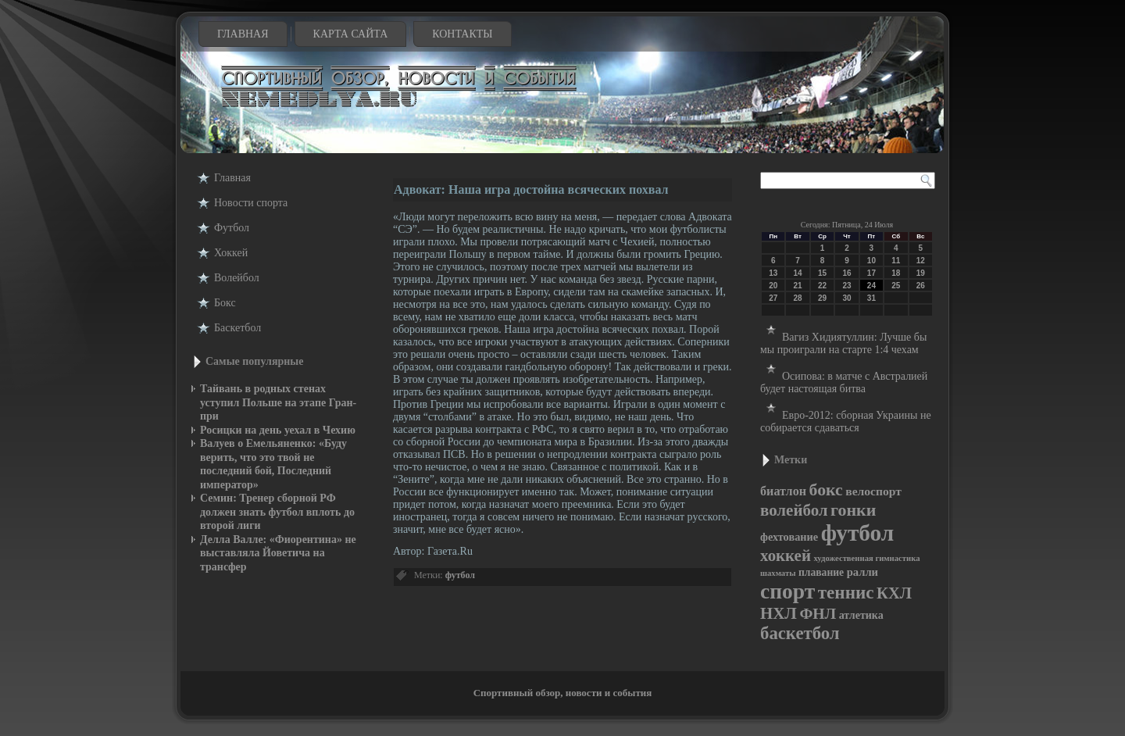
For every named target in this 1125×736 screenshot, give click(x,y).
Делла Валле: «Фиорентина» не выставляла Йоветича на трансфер (278, 553)
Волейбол (236, 278)
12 (920, 260)
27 (773, 298)
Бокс (225, 303)
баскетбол (800, 633)
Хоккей (231, 253)
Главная (243, 34)
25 (895, 285)
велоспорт (873, 491)
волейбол (794, 510)
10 (871, 260)
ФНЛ (817, 613)
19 (920, 273)
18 (895, 273)
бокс (826, 490)
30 (846, 298)
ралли (862, 572)
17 (871, 273)
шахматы (777, 573)
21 (798, 285)
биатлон (783, 491)
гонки (853, 510)
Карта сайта (350, 34)
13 (773, 273)
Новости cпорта (251, 203)
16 (846, 273)
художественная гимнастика (866, 558)
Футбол (231, 228)
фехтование (789, 537)
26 (920, 285)
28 (798, 298)
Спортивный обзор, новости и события (562, 692)
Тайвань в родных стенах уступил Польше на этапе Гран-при (278, 402)
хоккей (785, 555)
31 (871, 298)
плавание (821, 572)
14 (798, 273)
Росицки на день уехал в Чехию (277, 430)
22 (822, 285)
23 (846, 285)
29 (822, 298)
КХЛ (894, 593)
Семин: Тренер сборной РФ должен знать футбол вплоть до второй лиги (277, 511)
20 (773, 285)
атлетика (861, 615)
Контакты (462, 34)
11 (895, 260)
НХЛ (778, 613)
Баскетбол (237, 328)
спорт (787, 591)
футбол (460, 575)
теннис (846, 592)
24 (871, 285)
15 (822, 273)
